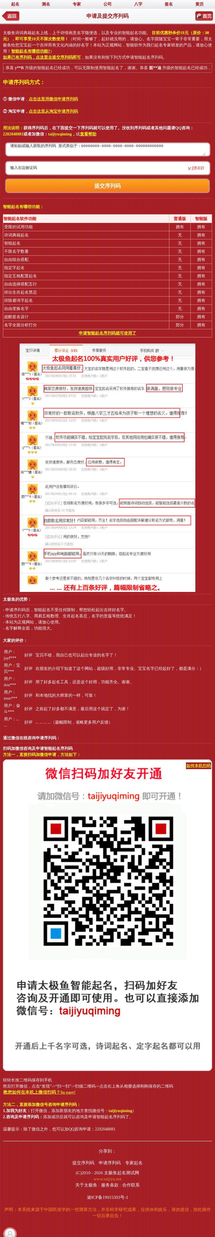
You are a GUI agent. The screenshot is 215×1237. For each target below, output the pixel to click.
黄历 (199, 4)
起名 (15, 4)
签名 (169, 4)
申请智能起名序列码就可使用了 (107, 333)
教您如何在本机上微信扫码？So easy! (39, 1092)
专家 (77, 4)
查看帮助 (88, 134)
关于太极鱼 (86, 1185)
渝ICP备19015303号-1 (107, 1197)
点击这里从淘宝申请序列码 (53, 111)
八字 (138, 4)
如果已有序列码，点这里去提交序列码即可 (42, 57)
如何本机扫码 (198, 766)
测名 (46, 4)
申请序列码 (110, 1163)
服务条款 (110, 1185)
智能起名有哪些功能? (30, 51)
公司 (107, 4)
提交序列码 (83, 1163)
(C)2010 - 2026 (89, 1172)
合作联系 (131, 1185)
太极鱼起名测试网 (121, 1172)
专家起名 (134, 1163)
